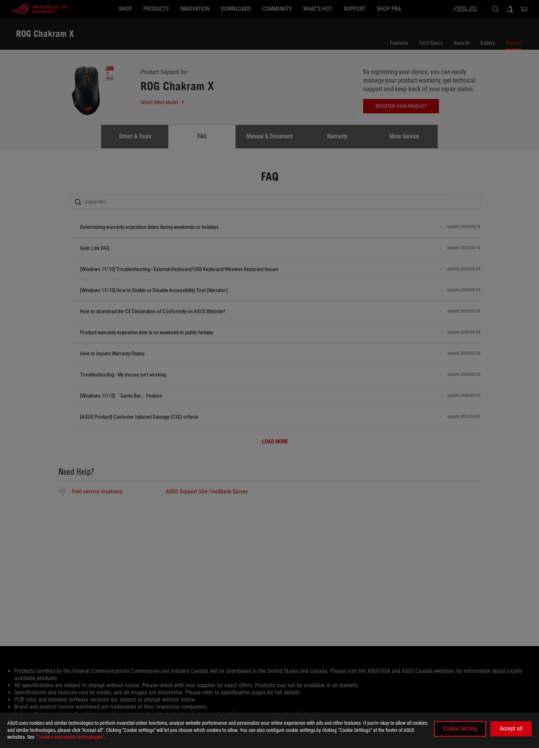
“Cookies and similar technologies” (70, 737)
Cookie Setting (460, 728)
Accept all (511, 728)
